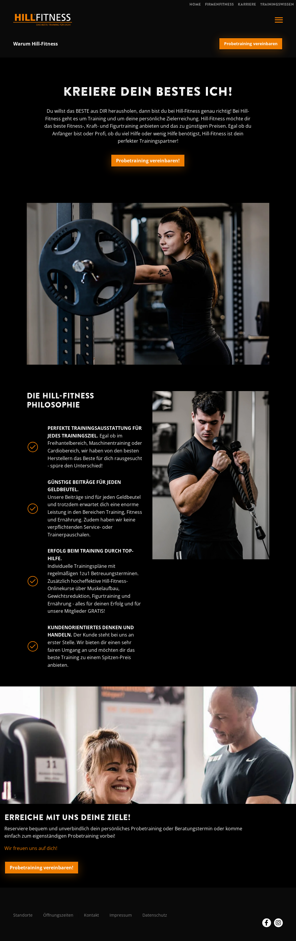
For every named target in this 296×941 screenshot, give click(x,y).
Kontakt (91, 915)
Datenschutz (154, 915)
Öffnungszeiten (58, 915)
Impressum (121, 915)
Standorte (23, 915)
